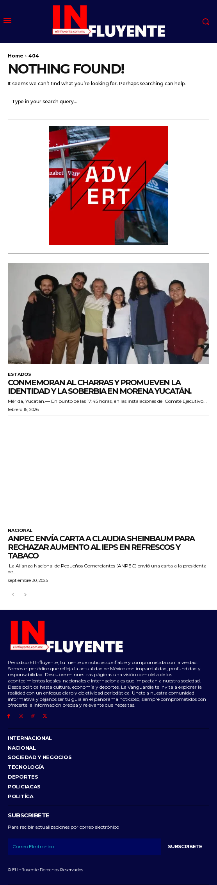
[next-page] (25, 595)
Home (15, 56)
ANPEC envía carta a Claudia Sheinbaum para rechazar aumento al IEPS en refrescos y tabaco (101, 547)
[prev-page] (13, 595)
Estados (19, 374)
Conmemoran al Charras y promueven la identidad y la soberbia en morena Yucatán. (99, 387)
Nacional (20, 530)
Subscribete (185, 846)
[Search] (201, 101)
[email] (84, 846)
